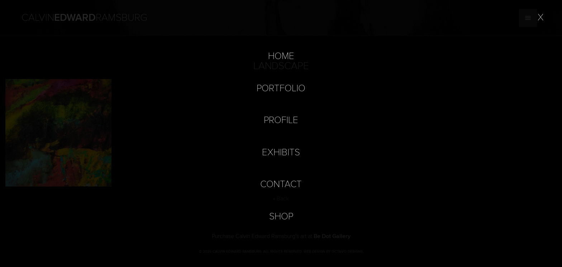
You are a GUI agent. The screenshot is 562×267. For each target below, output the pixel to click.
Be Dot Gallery (332, 236)
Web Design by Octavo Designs (333, 251)
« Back (281, 198)
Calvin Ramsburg (84, 18)
